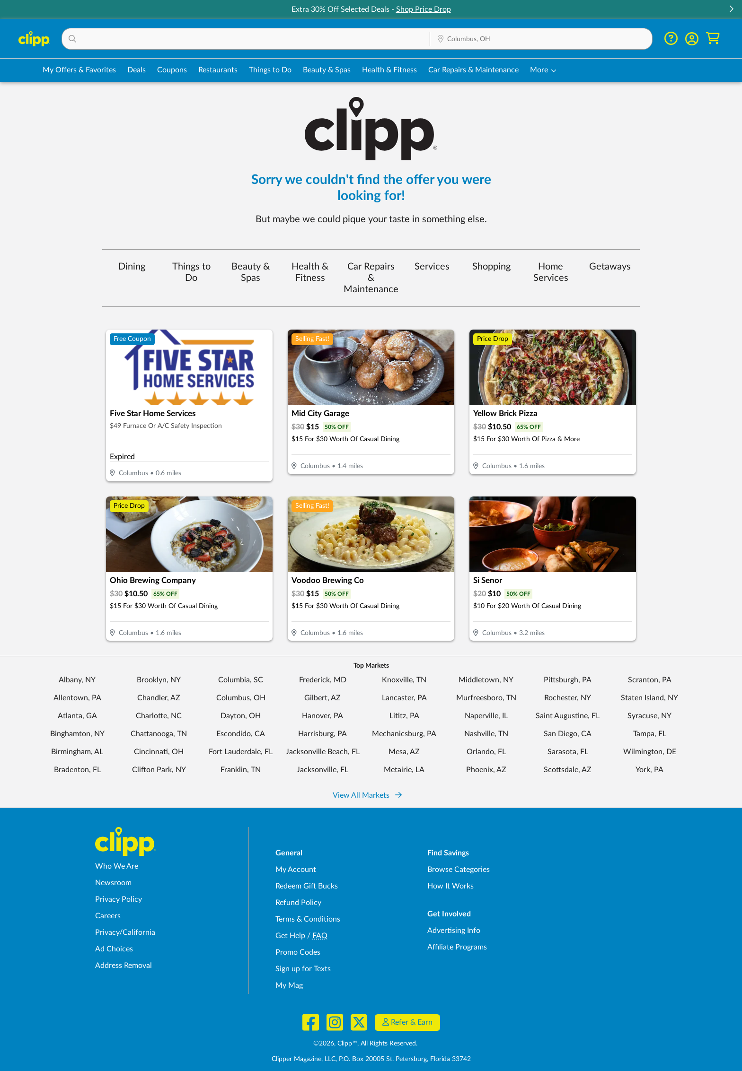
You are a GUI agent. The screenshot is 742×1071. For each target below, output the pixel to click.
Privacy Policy (118, 899)
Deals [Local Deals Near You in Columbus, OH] (136, 70)
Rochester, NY (567, 698)
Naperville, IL (486, 716)
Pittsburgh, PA (568, 680)
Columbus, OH (240, 698)
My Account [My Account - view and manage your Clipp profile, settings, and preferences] (295, 869)
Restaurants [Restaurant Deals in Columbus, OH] (218, 70)
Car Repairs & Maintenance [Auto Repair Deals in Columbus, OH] (473, 70)
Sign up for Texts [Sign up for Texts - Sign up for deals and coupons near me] (303, 969)
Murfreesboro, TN (486, 698)
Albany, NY (77, 680)
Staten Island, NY (649, 698)
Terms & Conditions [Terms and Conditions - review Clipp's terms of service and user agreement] (307, 919)
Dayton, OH (241, 716)
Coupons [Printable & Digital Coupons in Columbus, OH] (172, 70)
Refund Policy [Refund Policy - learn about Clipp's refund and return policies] (298, 902)
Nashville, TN (486, 734)
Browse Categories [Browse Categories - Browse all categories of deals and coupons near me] (458, 869)
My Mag (289, 985)
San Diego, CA (568, 734)
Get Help (290, 936)
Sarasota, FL (568, 752)
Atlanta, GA (77, 716)
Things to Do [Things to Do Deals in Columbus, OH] (270, 70)
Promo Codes (297, 952)
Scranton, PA (649, 680)
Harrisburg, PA (322, 734)
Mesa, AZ (404, 752)
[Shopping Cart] (713, 38)
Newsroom (113, 883)
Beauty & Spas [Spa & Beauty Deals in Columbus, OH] (327, 70)
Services (432, 266)
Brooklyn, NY (159, 680)
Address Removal (123, 965)
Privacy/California (125, 932)
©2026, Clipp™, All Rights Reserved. (365, 1043)
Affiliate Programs (457, 947)
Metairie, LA (404, 770)
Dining (131, 266)
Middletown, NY (486, 680)
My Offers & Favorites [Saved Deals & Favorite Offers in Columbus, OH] (79, 70)
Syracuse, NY (649, 716)
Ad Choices (114, 949)
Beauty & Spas (250, 272)
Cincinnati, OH (159, 752)
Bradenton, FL (77, 770)
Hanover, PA (322, 716)
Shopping (491, 266)
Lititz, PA (404, 716)
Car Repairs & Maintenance (371, 278)
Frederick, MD (322, 680)
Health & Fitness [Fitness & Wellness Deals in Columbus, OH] (389, 70)
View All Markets (367, 795)
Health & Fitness (310, 272)
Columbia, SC (240, 680)
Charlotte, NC (159, 716)
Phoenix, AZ (486, 770)
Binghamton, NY (77, 734)
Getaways (610, 266)
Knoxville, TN (404, 680)
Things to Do (191, 272)
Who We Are (116, 866)
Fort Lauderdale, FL (241, 752)
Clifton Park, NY (159, 770)
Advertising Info (453, 930)
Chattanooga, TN (159, 734)
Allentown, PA (77, 698)
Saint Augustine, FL (568, 716)
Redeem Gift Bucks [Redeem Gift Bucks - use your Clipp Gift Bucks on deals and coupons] (306, 886)
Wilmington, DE (649, 752)
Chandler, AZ (158, 698)
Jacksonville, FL (322, 770)
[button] (731, 9)
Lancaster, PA (404, 698)
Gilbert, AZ (322, 698)
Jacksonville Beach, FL (323, 752)
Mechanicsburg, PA (404, 734)
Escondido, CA (240, 734)
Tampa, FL (649, 734)
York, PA (649, 770)
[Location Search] (541, 39)
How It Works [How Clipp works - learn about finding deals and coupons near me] (450, 886)
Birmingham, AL (77, 752)
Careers (108, 916)
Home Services (550, 272)
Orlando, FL (486, 752)
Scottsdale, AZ (568, 770)
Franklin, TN (241, 770)
